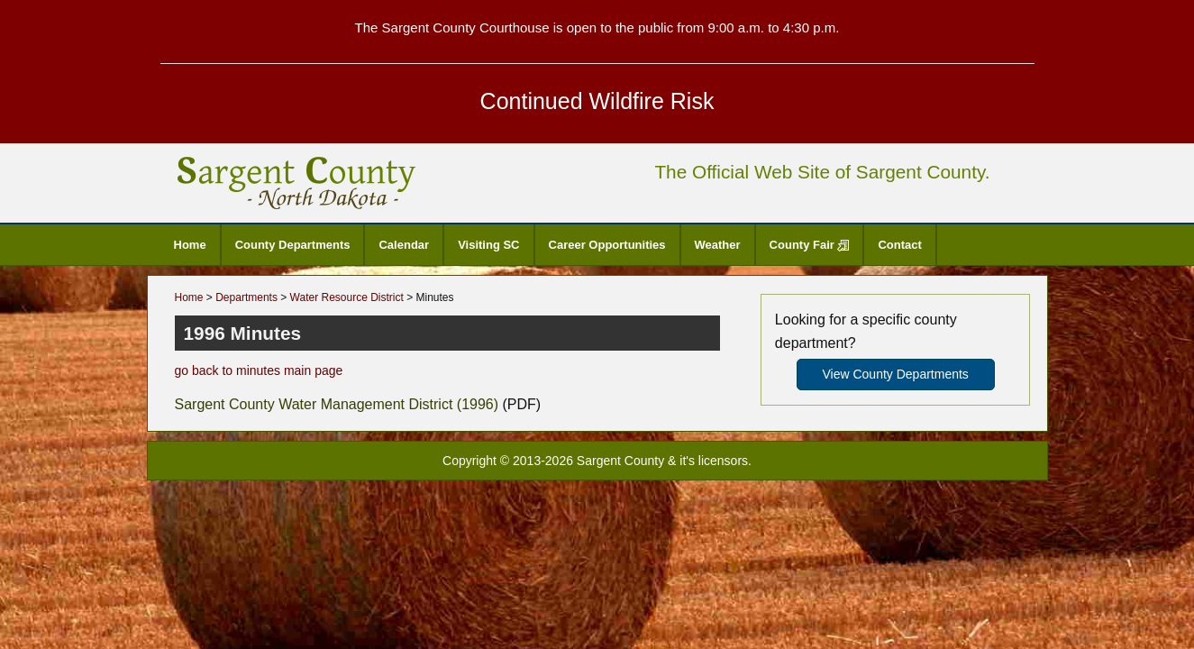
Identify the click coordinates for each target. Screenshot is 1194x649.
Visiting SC (488, 244)
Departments (246, 297)
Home (190, 244)
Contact (899, 244)
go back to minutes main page (259, 370)
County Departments (293, 244)
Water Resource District (347, 297)
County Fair (810, 244)
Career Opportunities (607, 244)
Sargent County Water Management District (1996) (337, 404)
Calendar (403, 244)
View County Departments (895, 374)
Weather (718, 244)
